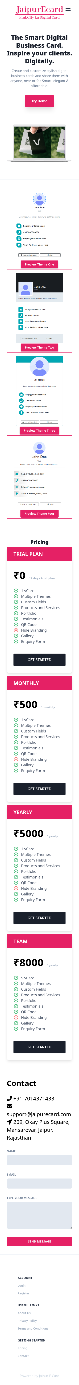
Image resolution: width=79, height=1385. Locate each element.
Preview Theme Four (40, 514)
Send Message (39, 1241)
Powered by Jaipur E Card (39, 1375)
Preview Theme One (39, 264)
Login (21, 1286)
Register (23, 1293)
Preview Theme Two (39, 347)
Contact (23, 1356)
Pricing (22, 1348)
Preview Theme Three (39, 430)
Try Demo (40, 101)
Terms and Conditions (33, 1328)
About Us (24, 1313)
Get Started (39, 659)
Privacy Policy (27, 1321)
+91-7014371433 (30, 1098)
